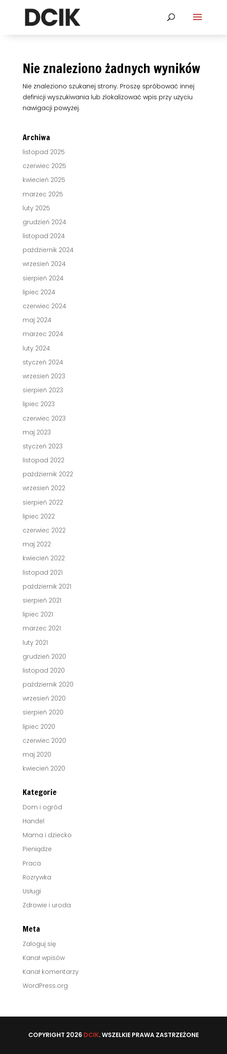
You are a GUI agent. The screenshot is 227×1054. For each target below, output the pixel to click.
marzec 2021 (42, 628)
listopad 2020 (44, 670)
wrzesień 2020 (44, 698)
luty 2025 (36, 208)
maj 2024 (37, 320)
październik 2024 (48, 250)
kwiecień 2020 (44, 768)
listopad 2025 (44, 152)
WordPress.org (45, 985)
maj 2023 (37, 432)
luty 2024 (36, 348)
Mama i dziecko (47, 835)
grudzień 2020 (44, 656)
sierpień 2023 (43, 390)
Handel (33, 821)
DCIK (91, 1034)
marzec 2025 (43, 194)
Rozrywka (37, 877)
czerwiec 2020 (44, 740)
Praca (32, 863)
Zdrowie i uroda (47, 905)
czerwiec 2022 (44, 530)
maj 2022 (37, 544)
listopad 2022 (43, 460)
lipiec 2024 (39, 292)
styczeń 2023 (43, 446)
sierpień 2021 (42, 600)
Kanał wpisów (44, 957)
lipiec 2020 (39, 726)
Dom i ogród (42, 807)
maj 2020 (37, 754)
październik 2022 (48, 474)
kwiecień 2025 (44, 179)
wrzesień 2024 (44, 263)
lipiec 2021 (38, 614)
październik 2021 (47, 586)
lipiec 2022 (39, 516)
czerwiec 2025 (44, 166)
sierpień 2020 (43, 712)
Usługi (32, 891)
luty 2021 (35, 642)
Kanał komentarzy (51, 971)
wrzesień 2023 (44, 376)
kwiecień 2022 (44, 558)
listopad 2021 (43, 572)
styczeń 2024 (43, 362)
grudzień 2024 (44, 222)
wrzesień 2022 (44, 488)
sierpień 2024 (43, 278)
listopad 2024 (44, 236)
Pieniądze (37, 849)
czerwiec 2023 (44, 418)
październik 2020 (48, 684)
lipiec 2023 (39, 404)
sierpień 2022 (43, 502)
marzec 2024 (43, 334)
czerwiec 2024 (44, 306)
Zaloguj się (39, 944)
